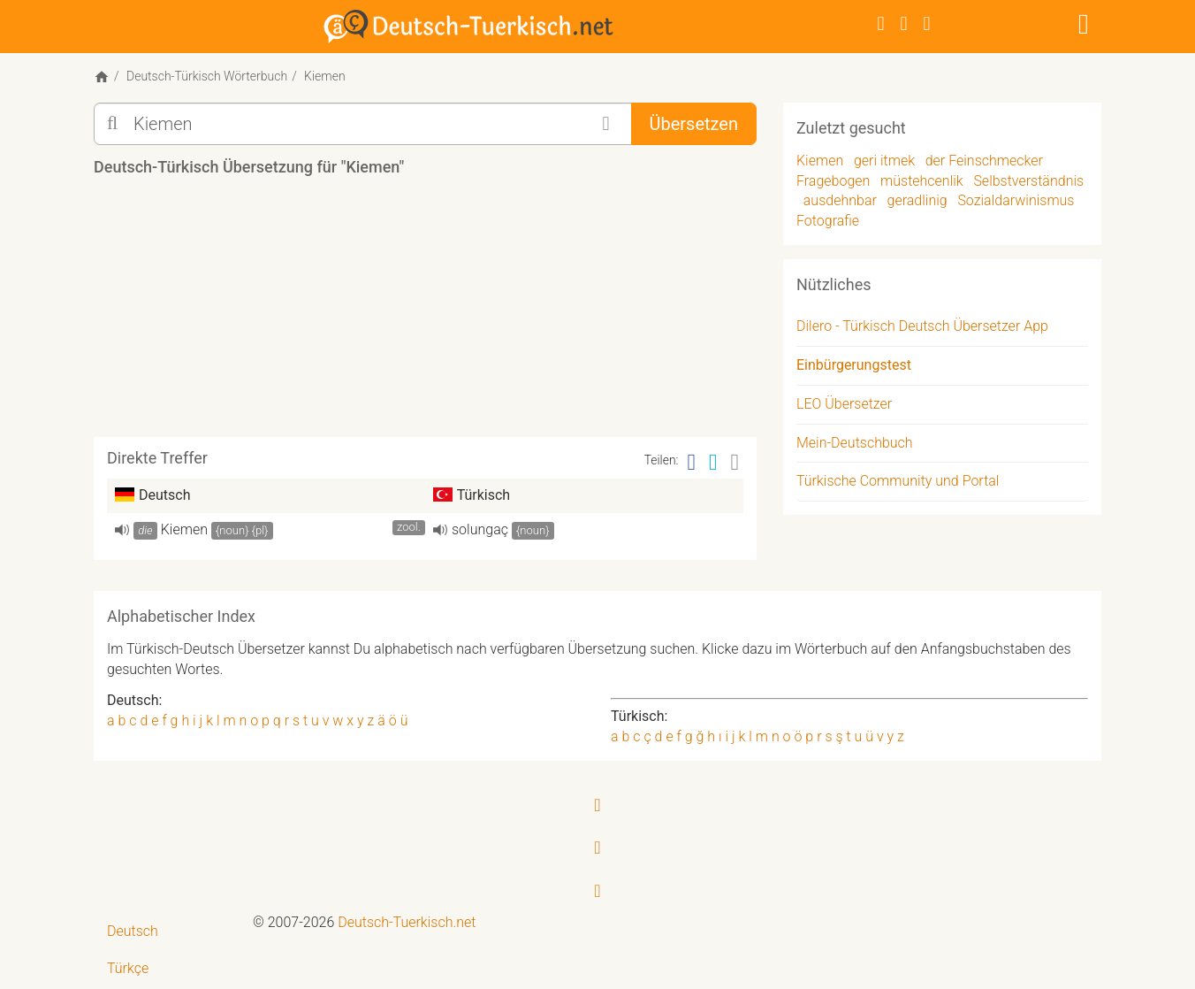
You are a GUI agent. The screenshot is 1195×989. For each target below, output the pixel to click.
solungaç (480, 529)
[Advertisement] (425, 313)
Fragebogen (833, 180)
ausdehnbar (840, 200)
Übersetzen (694, 123)
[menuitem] (167, 932)
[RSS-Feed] (927, 23)
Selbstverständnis (1028, 180)
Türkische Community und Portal (897, 480)
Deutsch (132, 931)
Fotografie (827, 220)
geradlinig (917, 200)
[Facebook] (881, 23)
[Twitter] (904, 23)
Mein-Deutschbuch (854, 442)
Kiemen (184, 529)
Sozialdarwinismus (1015, 200)
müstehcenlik (921, 180)
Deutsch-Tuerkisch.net (407, 922)
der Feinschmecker (984, 160)
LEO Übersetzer (844, 403)
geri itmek (884, 160)
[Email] (735, 462)
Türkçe (127, 968)
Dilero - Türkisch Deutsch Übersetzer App (922, 326)
